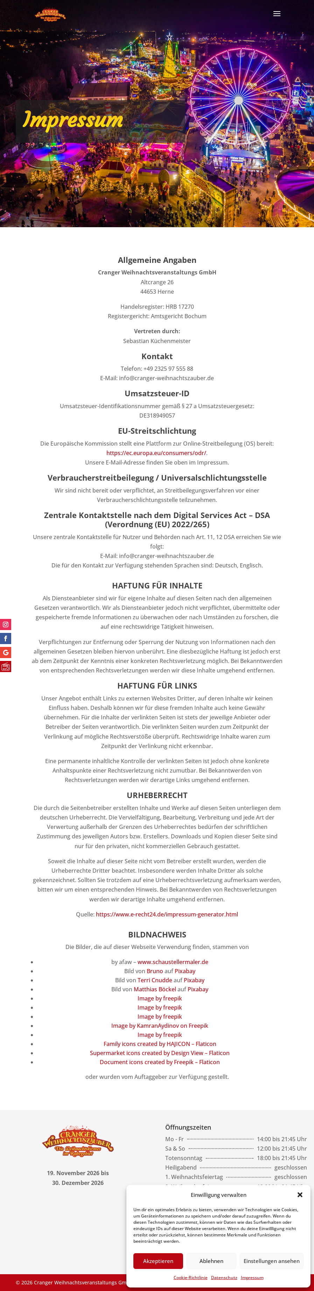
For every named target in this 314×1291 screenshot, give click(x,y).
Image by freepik (160, 998)
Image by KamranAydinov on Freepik (159, 1026)
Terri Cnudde (155, 980)
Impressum (252, 1277)
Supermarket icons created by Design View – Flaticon (160, 1053)
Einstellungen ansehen (272, 1260)
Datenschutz (224, 1277)
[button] (299, 1194)
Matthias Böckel (155, 989)
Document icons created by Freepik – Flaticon (160, 1062)
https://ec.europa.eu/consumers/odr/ (156, 453)
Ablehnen (211, 1260)
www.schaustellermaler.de (173, 962)
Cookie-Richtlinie (191, 1277)
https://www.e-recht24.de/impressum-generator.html (167, 914)
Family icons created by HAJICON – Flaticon (160, 1044)
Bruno (155, 971)
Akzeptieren (158, 1260)
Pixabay (185, 971)
